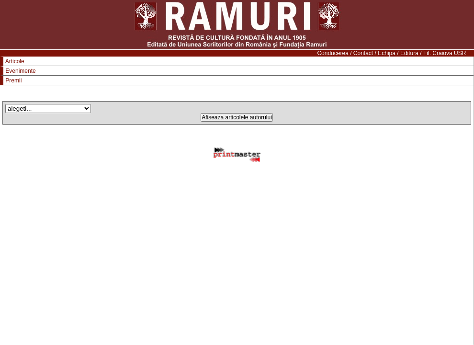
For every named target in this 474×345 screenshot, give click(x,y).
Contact (363, 53)
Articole (14, 61)
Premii (13, 80)
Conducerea (332, 53)
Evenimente (20, 71)
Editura (409, 53)
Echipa (386, 53)
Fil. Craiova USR (444, 53)
